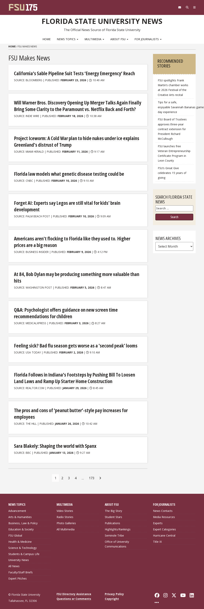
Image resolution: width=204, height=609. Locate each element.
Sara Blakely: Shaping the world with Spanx (54, 442)
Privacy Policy (114, 590)
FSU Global (15, 531)
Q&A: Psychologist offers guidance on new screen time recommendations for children (64, 310)
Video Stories (65, 507)
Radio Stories (65, 513)
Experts (158, 519)
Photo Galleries (66, 519)
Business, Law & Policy (23, 519)
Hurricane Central (164, 531)
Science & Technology (22, 544)
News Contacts (163, 507)
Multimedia (94, 39)
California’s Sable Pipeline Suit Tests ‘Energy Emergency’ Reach (73, 73)
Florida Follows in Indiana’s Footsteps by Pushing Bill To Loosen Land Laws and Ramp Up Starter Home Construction (73, 374)
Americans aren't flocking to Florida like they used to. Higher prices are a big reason (76, 239)
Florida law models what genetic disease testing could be (67, 172)
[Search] (186, 7)
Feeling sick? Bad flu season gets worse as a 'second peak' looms (73, 342)
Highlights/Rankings (117, 525)
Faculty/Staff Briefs (20, 568)
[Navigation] (194, 7)
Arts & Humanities (20, 513)
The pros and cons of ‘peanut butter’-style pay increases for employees (70, 409)
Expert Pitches (17, 574)
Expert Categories (164, 525)
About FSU (119, 39)
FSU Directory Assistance (74, 590)
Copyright (112, 595)
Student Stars (113, 513)
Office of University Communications (117, 540)
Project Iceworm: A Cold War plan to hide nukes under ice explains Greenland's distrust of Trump (74, 140)
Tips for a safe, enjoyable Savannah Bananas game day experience (176, 107)
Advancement (17, 507)
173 (91, 474)
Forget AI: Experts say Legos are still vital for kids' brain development (66, 204)
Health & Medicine (20, 537)
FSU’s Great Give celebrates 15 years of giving (172, 172)
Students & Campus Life (23, 550)
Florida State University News (102, 21)
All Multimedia (66, 525)
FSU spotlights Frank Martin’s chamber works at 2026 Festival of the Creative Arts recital (173, 87)
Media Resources (164, 513)
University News (18, 556)
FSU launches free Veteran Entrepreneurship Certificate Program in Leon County (174, 153)
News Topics (67, 39)
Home (46, 39)
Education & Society (21, 525)
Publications (112, 519)
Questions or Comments (74, 595)
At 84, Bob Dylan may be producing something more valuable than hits (75, 275)
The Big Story (113, 507)
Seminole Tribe (114, 531)
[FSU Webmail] (178, 7)
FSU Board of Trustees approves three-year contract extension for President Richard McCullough (172, 129)
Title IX (157, 537)
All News (14, 562)
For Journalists (148, 39)
